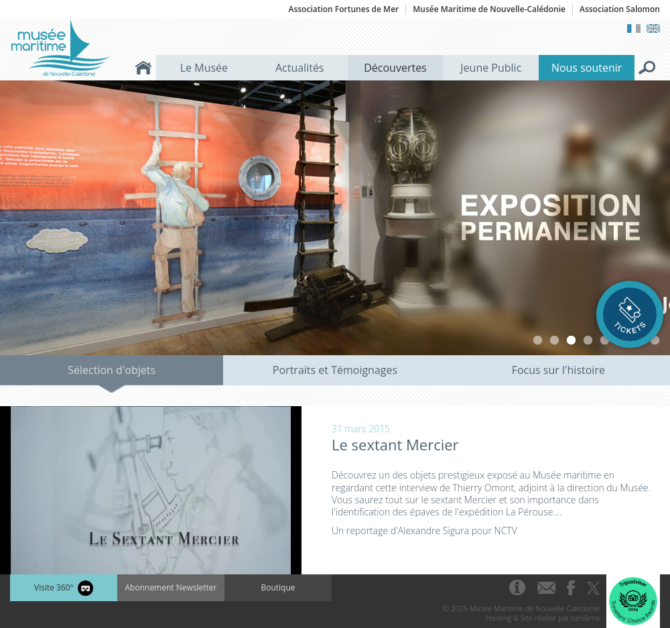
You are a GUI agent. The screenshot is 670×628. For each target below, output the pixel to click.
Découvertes (395, 67)
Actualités (299, 67)
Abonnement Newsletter (171, 587)
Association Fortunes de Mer (343, 9)
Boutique (278, 587)
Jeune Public (490, 67)
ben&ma (586, 618)
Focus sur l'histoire (558, 370)
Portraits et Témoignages (335, 370)
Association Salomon (620, 9)
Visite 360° (63, 588)
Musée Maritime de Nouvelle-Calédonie (489, 9)
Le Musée (204, 67)
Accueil (143, 67)
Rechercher (647, 67)
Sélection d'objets (111, 370)
